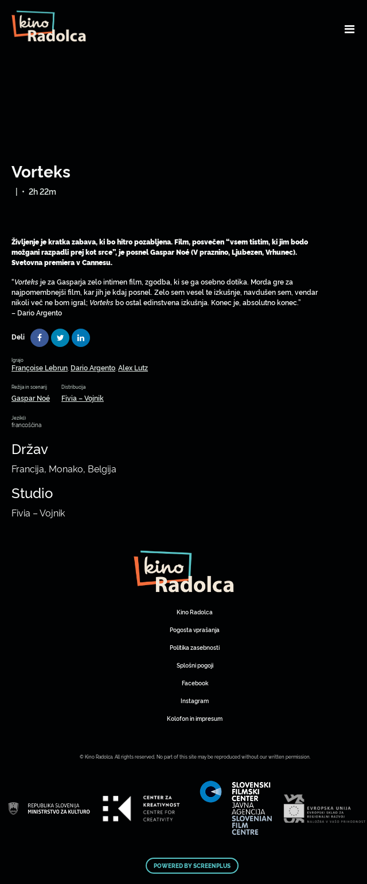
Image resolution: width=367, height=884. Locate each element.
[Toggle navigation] (349, 28)
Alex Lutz (133, 367)
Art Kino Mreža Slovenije (184, 571)
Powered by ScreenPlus (192, 866)
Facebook (195, 682)
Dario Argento (93, 367)
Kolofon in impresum (194, 718)
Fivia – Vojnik (82, 397)
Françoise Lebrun (39, 367)
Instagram (195, 700)
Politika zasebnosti (195, 647)
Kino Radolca (195, 611)
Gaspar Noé (30, 397)
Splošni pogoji (195, 665)
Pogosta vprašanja (195, 629)
